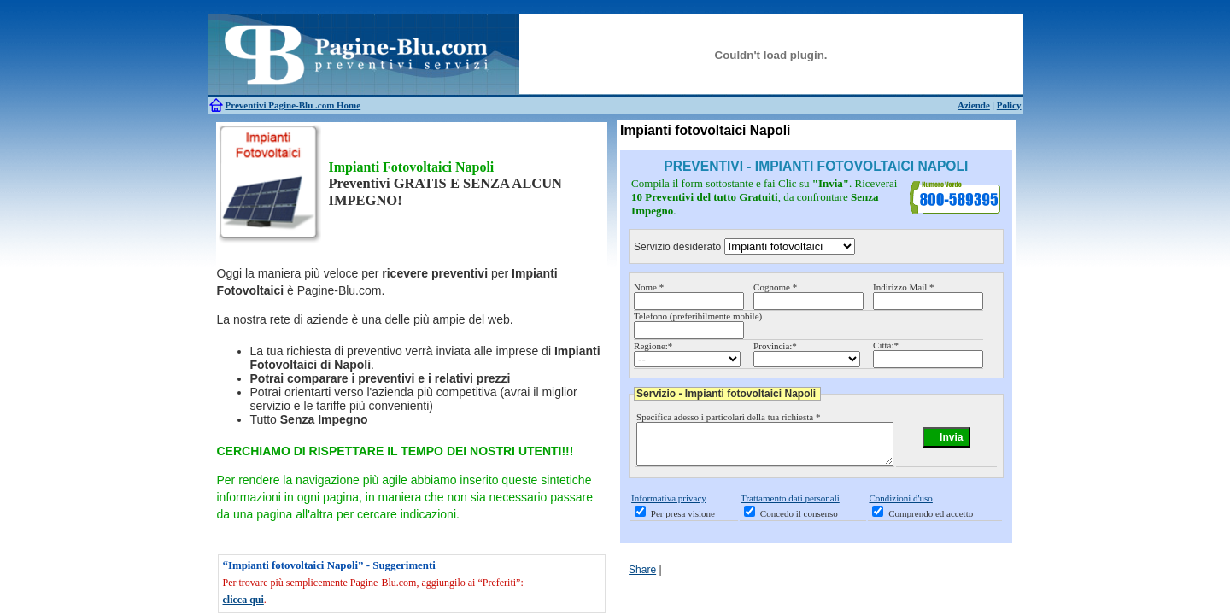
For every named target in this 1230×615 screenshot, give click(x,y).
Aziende (974, 105)
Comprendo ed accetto (930, 521)
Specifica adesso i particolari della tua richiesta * (728, 417)
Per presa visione (683, 521)
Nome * (649, 287)
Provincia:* (775, 346)
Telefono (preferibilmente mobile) (698, 316)
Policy (1009, 105)
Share (642, 577)
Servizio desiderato (677, 247)
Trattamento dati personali (790, 506)
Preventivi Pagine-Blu (271, 105)
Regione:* (653, 346)
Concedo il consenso (799, 521)
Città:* (886, 345)
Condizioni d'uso (900, 506)
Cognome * (775, 287)
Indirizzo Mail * (903, 287)
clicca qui (243, 600)
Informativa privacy (668, 506)
